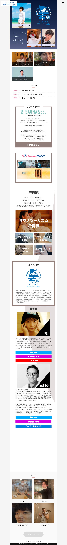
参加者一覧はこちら (33, 534)
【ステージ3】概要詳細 (28, 98)
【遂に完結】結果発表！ (29, 91)
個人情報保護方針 (37, 541)
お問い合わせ (29, 541)
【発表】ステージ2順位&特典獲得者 (32, 94)
